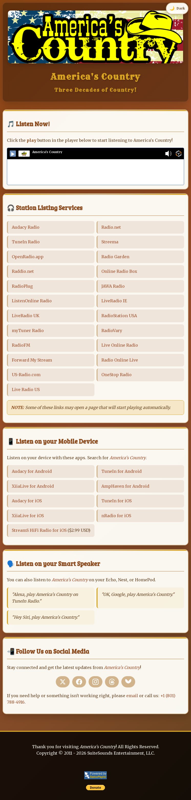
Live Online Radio (119, 345)
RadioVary (111, 330)
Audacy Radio (25, 227)
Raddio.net (23, 271)
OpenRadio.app (28, 256)
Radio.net (111, 227)
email (132, 695)
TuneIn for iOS (116, 500)
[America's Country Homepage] (95, 61)
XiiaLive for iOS (28, 515)
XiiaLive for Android (33, 486)
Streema (109, 241)
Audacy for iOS (27, 500)
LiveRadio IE (114, 300)
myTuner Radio (28, 330)
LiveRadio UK (25, 315)
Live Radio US (26, 389)
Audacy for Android (32, 471)
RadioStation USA (119, 315)
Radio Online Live (119, 360)
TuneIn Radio (26, 241)
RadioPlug (22, 286)
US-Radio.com (26, 374)
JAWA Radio (113, 286)
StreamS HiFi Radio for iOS (39, 530)
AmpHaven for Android (125, 486)
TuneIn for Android (121, 471)
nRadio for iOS (116, 515)
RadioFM (21, 345)
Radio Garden (115, 256)
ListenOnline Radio (32, 300)
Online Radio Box (119, 271)
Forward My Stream (32, 360)
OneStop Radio (116, 374)
